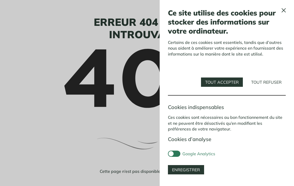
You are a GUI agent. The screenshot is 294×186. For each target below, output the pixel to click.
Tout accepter (222, 82)
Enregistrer (186, 169)
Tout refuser (266, 82)
